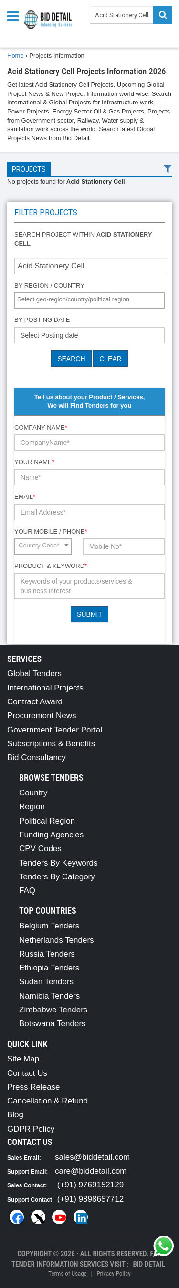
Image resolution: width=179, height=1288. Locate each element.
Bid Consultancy (36, 757)
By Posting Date (42, 319)
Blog (15, 1114)
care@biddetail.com (91, 1170)
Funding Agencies (51, 834)
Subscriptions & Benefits (51, 743)
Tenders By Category (57, 876)
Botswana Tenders (52, 1023)
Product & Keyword (50, 565)
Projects (29, 169)
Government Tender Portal (54, 729)
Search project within (83, 239)
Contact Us (27, 1073)
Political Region (47, 820)
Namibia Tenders (49, 995)
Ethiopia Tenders (49, 967)
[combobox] (89, 300)
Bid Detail (149, 1264)
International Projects (45, 687)
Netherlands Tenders (56, 940)
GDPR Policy (30, 1128)
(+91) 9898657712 (90, 1199)
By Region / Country (49, 285)
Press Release (33, 1087)
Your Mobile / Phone (50, 531)
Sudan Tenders (46, 981)
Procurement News (41, 715)
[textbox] (92, 299)
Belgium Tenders (49, 925)
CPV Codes (40, 848)
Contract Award (35, 701)
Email (24, 496)
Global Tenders (34, 673)
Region (32, 806)
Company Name (40, 427)
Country (33, 792)
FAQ (27, 890)
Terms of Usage (67, 1273)
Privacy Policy (113, 1273)
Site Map (23, 1058)
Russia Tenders (47, 953)
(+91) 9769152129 (90, 1184)
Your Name (34, 461)
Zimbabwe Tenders (53, 1009)
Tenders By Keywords (58, 862)
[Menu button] (15, 15)
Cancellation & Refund (47, 1100)
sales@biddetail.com (92, 1157)
